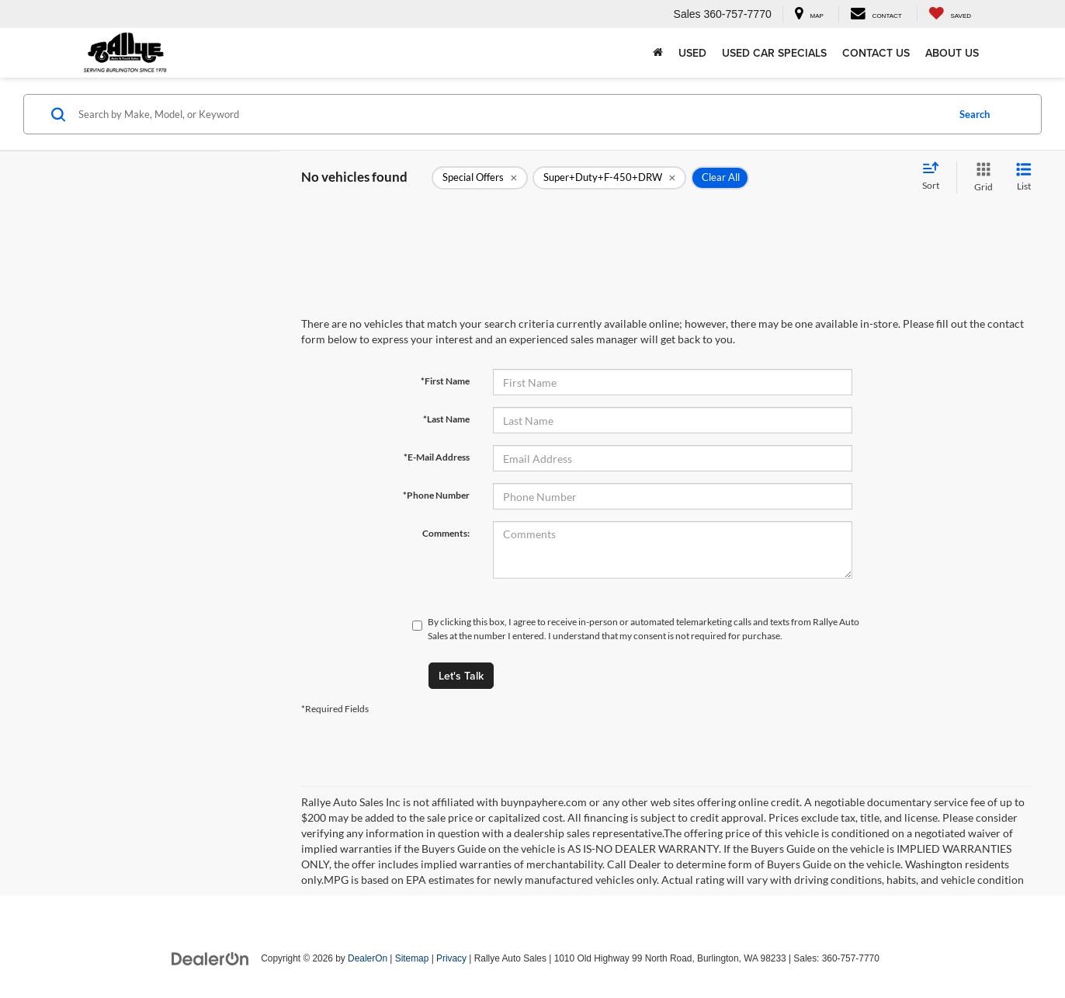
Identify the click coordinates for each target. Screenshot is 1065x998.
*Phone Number (436, 495)
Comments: (446, 533)
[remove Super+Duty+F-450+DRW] (609, 178)
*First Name (445, 381)
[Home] (658, 53)
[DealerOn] (210, 957)
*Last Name (446, 419)
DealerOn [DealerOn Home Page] (367, 958)
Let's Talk (461, 675)
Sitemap (412, 958)
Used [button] (692, 53)
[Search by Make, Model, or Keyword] (510, 114)
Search (974, 114)
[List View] (1023, 177)
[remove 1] (480, 178)
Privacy (451, 958)
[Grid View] (980, 177)
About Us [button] (952, 53)
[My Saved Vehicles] (950, 14)
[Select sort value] (935, 177)
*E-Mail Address (437, 457)
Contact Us (876, 53)
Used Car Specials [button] (774, 53)
